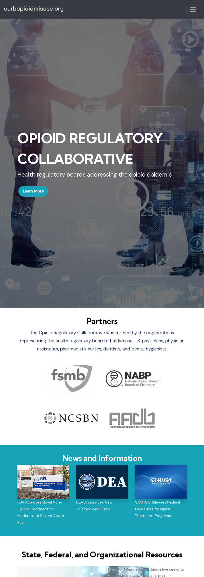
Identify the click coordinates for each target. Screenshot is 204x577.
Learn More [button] (33, 191)
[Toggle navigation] (193, 9)
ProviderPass (34, 9)
